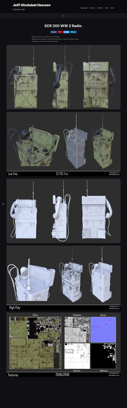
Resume (92, 8)
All (63, 16)
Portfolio (100, 8)
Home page (84, 8)
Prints (112, 8)
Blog (106, 8)
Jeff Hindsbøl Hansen (32, 5)
